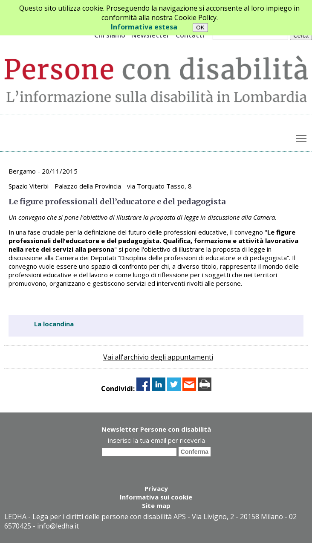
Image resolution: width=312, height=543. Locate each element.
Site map (156, 505)
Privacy (156, 488)
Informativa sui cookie (156, 497)
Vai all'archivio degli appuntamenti (158, 357)
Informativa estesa (144, 27)
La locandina (54, 323)
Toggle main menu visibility (302, 136)
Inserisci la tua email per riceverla (156, 440)
